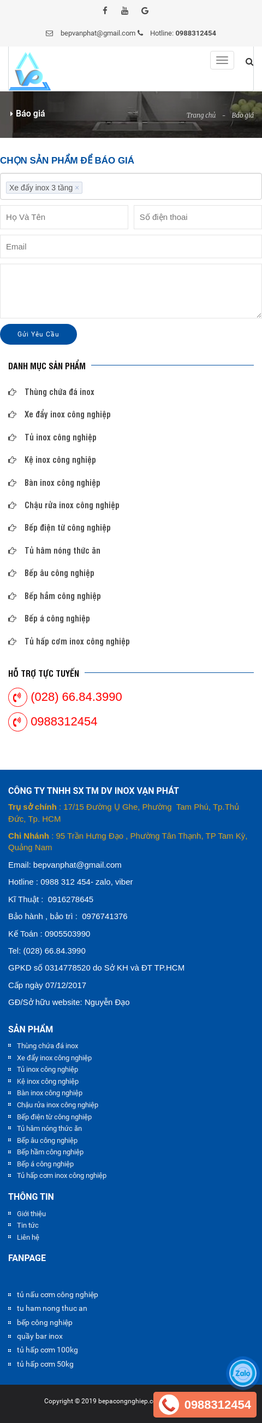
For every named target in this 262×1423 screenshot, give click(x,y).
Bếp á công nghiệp (49, 618)
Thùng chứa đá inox (51, 391)
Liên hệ (28, 1237)
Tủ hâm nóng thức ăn (54, 550)
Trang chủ (201, 115)
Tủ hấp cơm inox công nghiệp (69, 641)
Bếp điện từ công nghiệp (59, 527)
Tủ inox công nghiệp (52, 437)
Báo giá (243, 115)
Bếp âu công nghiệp (51, 572)
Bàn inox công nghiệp (54, 482)
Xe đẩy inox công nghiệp (59, 414)
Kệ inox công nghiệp (52, 459)
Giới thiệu (31, 1214)
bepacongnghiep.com (130, 1401)
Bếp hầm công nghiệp (54, 595)
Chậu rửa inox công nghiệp (64, 504)
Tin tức (28, 1225)
